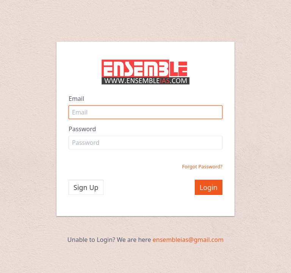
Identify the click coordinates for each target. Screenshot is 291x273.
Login (208, 187)
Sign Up (86, 187)
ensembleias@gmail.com (188, 239)
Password (82, 129)
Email (76, 98)
